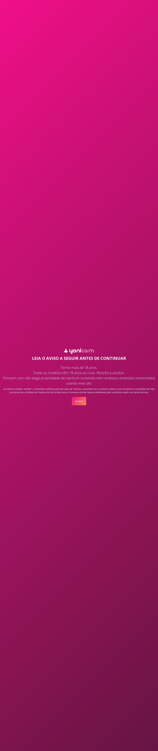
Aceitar (79, 401)
